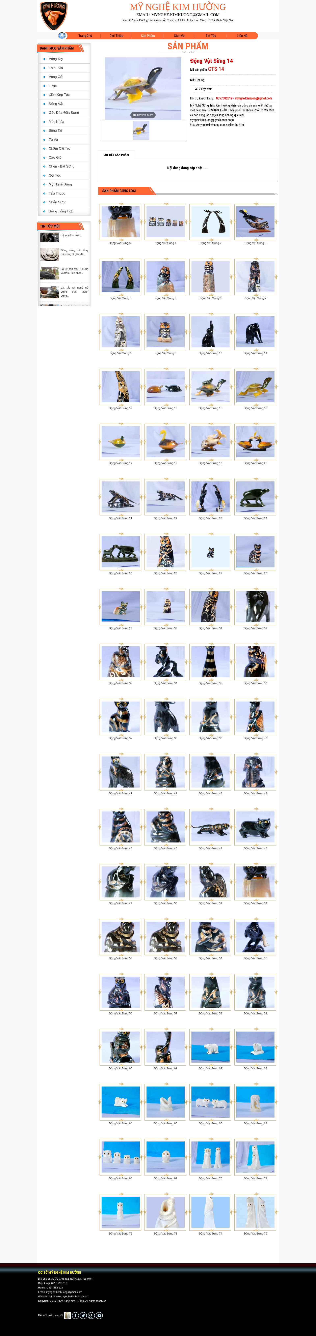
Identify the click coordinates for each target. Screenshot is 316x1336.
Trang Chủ (85, 36)
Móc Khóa (56, 122)
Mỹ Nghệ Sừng (60, 184)
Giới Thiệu (116, 36)
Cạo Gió (55, 157)
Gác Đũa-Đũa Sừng (64, 113)
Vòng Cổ (55, 77)
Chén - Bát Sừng (61, 166)
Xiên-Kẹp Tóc (59, 95)
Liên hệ (242, 36)
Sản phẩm (148, 36)
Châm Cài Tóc (60, 148)
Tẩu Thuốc (57, 193)
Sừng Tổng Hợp (61, 211)
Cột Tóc (55, 175)
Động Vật (56, 104)
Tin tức (211, 36)
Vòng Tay (56, 59)
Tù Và (53, 140)
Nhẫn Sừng (57, 202)
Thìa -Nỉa (56, 68)
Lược (53, 86)
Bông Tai (55, 130)
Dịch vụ (179, 36)
